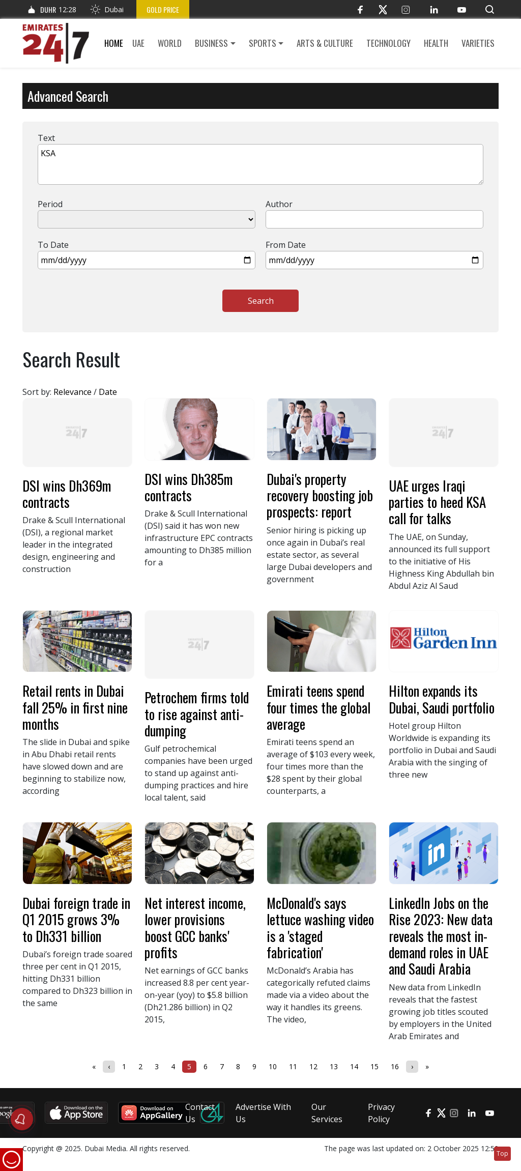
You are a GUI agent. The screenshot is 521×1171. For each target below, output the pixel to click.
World (170, 43)
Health (436, 43)
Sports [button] (262, 43)
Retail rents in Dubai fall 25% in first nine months (75, 707)
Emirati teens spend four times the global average (318, 707)
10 (273, 1066)
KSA (260, 164)
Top (502, 1153)
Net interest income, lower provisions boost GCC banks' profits (195, 927)
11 (293, 1066)
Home (113, 43)
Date (108, 391)
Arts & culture (325, 43)
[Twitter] (383, 9)
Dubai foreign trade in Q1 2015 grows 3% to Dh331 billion (76, 919)
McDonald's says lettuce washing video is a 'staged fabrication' (320, 927)
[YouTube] (462, 9)
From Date (286, 244)
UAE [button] (138, 43)
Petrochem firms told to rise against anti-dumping (196, 713)
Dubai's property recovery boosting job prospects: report (320, 495)
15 (374, 1066)
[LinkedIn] (434, 9)
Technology (388, 43)
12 (313, 1066)
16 (395, 1066)
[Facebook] (360, 9)
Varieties (478, 43)
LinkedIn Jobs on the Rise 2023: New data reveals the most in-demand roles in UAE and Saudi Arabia (441, 936)
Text (46, 138)
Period (50, 204)
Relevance (72, 391)
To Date (53, 244)
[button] (490, 9)
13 (334, 1066)
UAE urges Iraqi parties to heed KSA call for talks (437, 502)
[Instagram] (406, 9)
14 (354, 1066)
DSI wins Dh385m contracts (188, 487)
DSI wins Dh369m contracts (66, 493)
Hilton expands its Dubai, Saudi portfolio (442, 698)
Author (279, 204)
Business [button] (211, 43)
